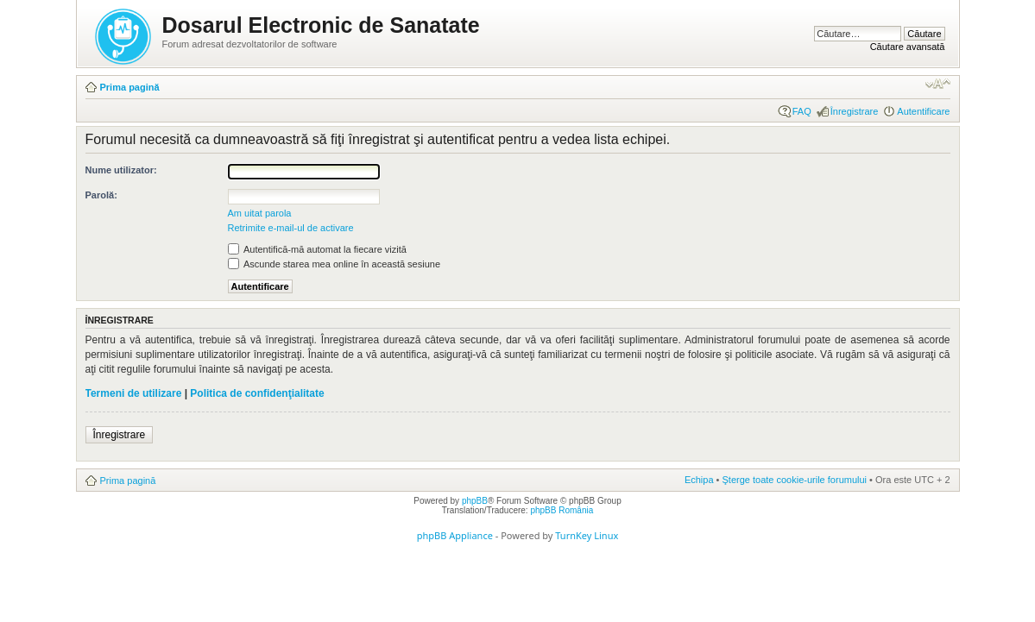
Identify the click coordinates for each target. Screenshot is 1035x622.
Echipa (699, 479)
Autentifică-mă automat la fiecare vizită (317, 249)
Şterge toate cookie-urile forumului (795, 479)
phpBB (475, 501)
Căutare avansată (907, 46)
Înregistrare (854, 111)
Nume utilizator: (121, 170)
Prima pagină (130, 87)
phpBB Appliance (455, 535)
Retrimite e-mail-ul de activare (291, 228)
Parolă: (101, 195)
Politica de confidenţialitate (257, 393)
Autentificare (923, 111)
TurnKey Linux (586, 535)
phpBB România (561, 510)
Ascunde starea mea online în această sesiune (334, 264)
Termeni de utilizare (133, 393)
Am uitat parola (260, 213)
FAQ (801, 111)
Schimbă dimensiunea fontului (937, 83)
